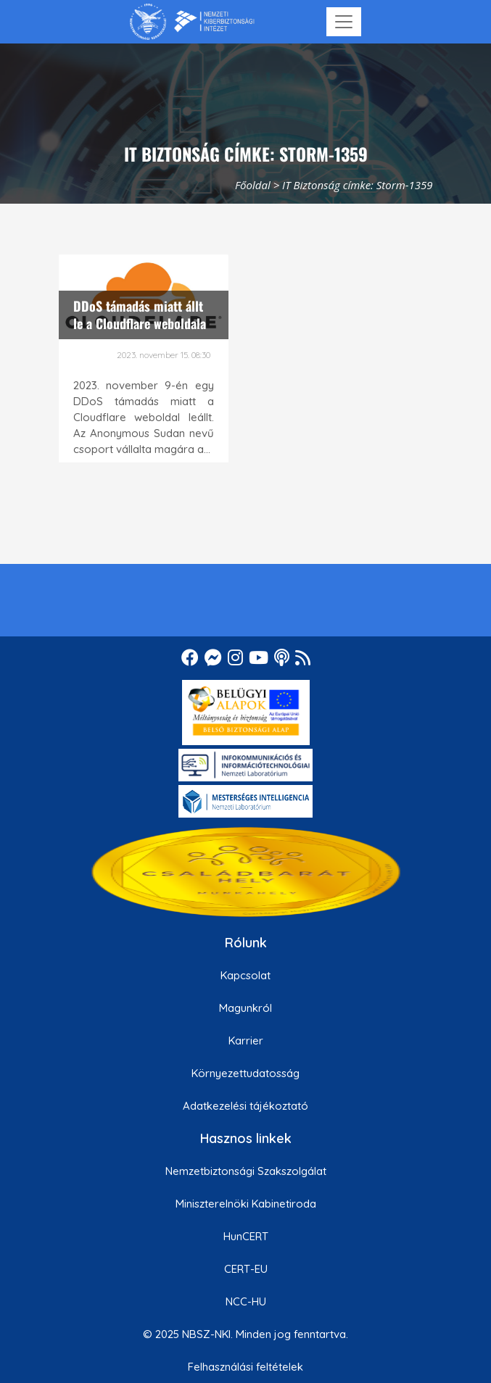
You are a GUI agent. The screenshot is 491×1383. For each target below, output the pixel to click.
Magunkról (245, 1008)
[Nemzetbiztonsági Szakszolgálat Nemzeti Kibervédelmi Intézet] (192, 21)
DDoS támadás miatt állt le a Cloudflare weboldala (139, 314)
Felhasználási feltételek (245, 1367)
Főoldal (253, 185)
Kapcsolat (245, 975)
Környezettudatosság (245, 1073)
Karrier (245, 1040)
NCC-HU (246, 1301)
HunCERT (245, 1236)
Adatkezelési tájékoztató (245, 1106)
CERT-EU (246, 1269)
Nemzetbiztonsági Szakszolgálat (245, 1171)
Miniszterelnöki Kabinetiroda (246, 1203)
